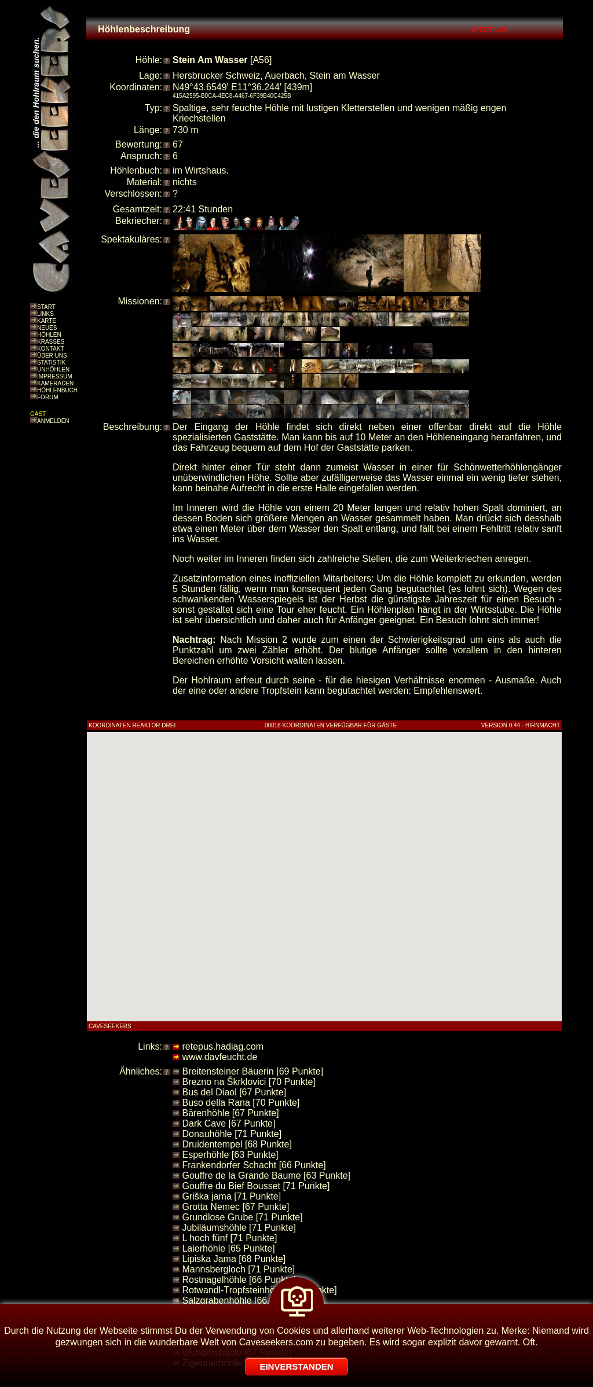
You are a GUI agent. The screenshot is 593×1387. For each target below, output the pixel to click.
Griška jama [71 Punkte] (231, 1196)
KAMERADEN (55, 383)
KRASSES (50, 342)
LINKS (45, 314)
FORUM (47, 397)
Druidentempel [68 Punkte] (236, 1144)
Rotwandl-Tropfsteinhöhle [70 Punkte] (259, 1290)
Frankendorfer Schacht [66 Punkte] (253, 1165)
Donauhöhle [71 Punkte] (231, 1134)
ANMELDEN (53, 421)
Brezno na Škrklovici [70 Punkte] (248, 1082)
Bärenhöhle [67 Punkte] (230, 1113)
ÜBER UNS (52, 355)
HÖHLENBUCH (57, 390)
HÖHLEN (49, 335)
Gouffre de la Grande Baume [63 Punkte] (266, 1175)
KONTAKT (50, 348)
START (46, 307)
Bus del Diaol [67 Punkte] (234, 1092)
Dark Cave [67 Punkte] (228, 1123)
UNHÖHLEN (53, 369)
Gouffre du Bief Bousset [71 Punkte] (256, 1186)
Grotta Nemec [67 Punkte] (235, 1207)
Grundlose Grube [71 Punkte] (242, 1217)
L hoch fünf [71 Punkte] (229, 1238)
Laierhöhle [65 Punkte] (228, 1248)
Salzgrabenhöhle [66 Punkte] (241, 1300)
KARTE (46, 321)
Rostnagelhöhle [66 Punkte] (239, 1280)
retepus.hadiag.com (222, 1046)
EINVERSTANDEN (296, 1366)
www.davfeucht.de (219, 1057)
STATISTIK (51, 362)
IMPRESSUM (54, 376)
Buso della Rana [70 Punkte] (240, 1103)
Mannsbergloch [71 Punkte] (238, 1269)
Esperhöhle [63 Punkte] (230, 1155)
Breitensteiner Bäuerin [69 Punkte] (252, 1071)
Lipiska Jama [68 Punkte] (233, 1259)
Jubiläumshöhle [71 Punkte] (239, 1228)
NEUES (47, 328)
